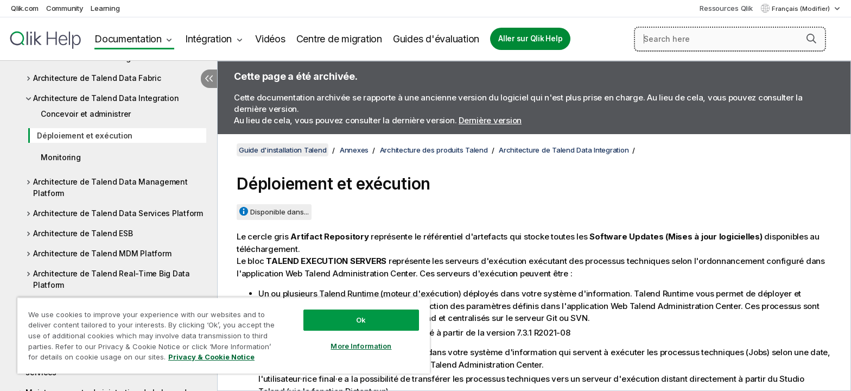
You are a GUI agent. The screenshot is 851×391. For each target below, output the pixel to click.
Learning (105, 8)
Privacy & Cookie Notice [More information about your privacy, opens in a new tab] (211, 356)
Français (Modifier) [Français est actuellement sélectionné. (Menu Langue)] (801, 8)
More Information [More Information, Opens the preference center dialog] (361, 346)
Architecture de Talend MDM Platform (102, 253)
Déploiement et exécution (84, 135)
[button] (811, 38)
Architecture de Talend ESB (83, 233)
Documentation (128, 39)
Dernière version (490, 120)
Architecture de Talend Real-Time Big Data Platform (111, 279)
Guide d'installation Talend (282, 150)
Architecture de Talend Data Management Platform (110, 187)
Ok (361, 320)
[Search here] (730, 39)
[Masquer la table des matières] (209, 79)
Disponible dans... (279, 211)
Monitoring (61, 157)
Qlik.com (25, 8)
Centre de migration (339, 39)
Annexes (354, 150)
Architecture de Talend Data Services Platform (118, 213)
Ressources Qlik (726, 8)
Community (65, 8)
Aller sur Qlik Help (530, 38)
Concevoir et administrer (86, 113)
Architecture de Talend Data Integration (106, 98)
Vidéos (270, 39)
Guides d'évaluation (436, 39)
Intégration (208, 39)
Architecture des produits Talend (434, 150)
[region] (223, 335)
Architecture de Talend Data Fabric (97, 78)
